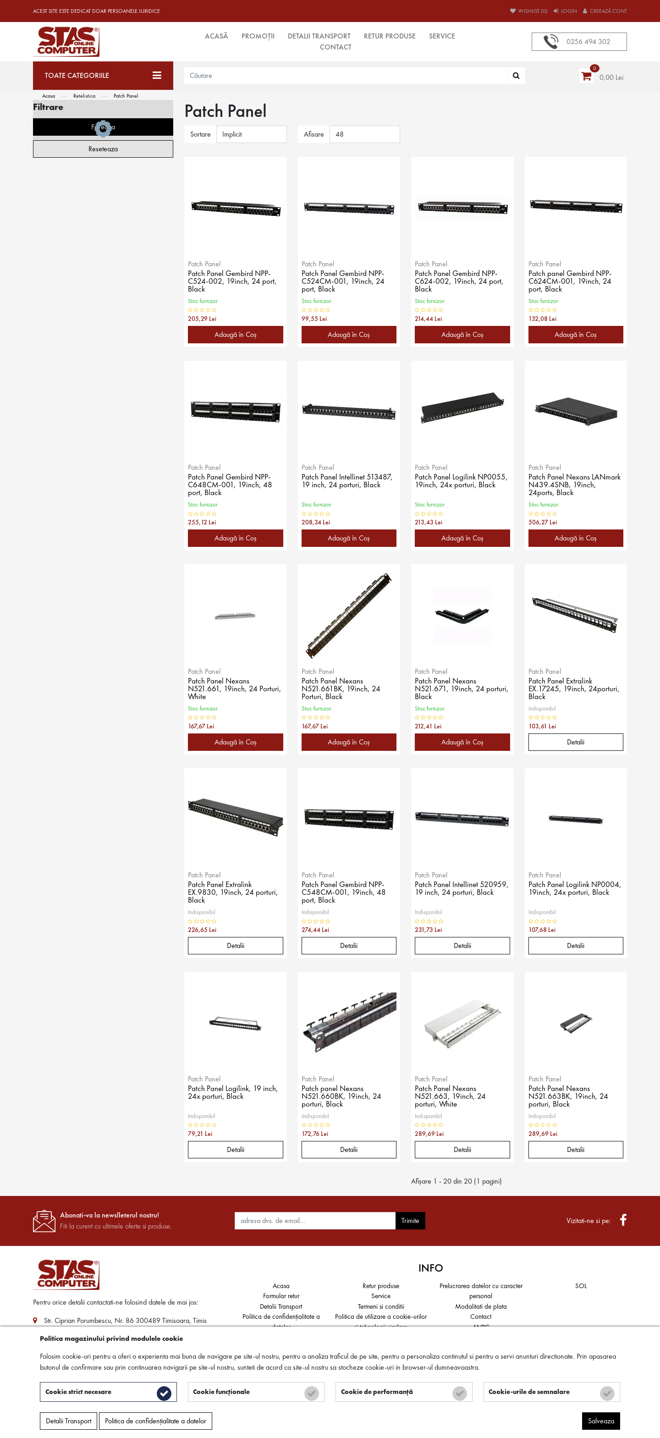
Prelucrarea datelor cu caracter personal (481, 1291)
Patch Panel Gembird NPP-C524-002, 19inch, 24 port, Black (232, 282)
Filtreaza (103, 517)
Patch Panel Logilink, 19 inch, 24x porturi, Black (233, 1093)
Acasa (48, 95)
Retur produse (390, 36)
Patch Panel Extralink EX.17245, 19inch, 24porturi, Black (574, 689)
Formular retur (281, 1295)
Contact (336, 47)
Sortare (200, 134)
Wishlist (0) (529, 11)
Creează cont (605, 11)
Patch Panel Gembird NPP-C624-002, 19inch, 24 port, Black (459, 282)
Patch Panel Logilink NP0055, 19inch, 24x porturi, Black (462, 481)
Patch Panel (126, 95)
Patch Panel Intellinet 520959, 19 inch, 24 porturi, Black (460, 893)
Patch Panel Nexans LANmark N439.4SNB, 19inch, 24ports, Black (575, 485)
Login (565, 11)
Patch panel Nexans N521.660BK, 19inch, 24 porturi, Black (342, 1097)
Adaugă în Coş (235, 334)
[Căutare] (516, 75)
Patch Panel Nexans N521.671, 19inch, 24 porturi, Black (462, 689)
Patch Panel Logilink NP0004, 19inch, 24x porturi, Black (575, 889)
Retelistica (84, 95)
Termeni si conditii (381, 1306)
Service (442, 36)
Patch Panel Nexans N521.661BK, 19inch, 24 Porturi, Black (341, 689)
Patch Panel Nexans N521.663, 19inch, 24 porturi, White (450, 1097)
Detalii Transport (319, 36)
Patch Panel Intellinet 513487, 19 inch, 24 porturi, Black (348, 481)
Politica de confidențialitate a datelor (281, 1322)
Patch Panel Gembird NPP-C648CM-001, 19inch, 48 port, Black (231, 485)
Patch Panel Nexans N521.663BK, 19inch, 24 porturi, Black (568, 1097)
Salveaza (601, 1422)
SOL (581, 1285)
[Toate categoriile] (103, 75)
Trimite (410, 1220)
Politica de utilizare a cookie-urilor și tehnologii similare (381, 1322)
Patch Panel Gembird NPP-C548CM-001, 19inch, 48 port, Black (344, 893)
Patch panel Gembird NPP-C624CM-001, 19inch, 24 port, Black (571, 282)
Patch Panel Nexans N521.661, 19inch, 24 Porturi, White (235, 689)
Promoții (258, 36)
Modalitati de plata (481, 1306)
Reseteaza (103, 539)
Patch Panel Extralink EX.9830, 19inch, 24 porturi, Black (233, 893)
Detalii (575, 742)
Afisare (314, 134)
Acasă (216, 36)
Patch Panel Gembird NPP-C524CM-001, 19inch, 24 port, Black (344, 282)
